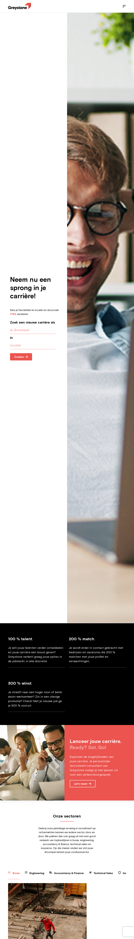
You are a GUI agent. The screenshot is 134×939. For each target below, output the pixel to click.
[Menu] (124, 6)
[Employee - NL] (19, 6)
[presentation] (33, 345)
